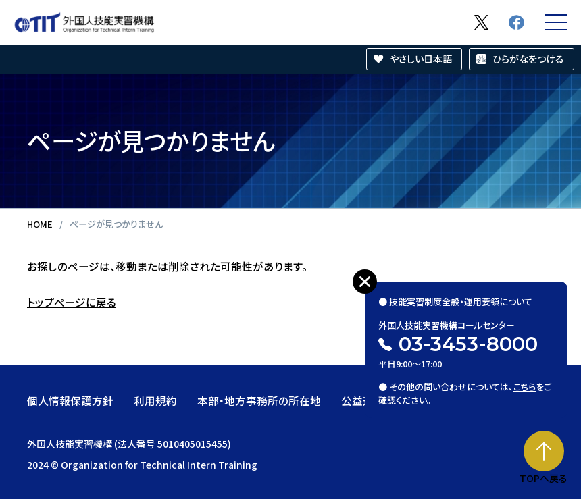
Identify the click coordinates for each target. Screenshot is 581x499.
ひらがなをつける (528, 58)
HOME (40, 223)
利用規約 (155, 400)
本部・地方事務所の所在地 (259, 400)
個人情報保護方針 (70, 400)
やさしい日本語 (421, 58)
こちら (524, 386)
